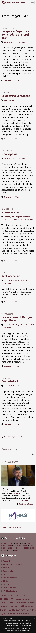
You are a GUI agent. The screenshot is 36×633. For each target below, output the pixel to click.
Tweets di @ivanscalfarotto (12, 527)
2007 (5, 550)
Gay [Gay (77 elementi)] (29, 599)
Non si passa (9, 154)
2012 (10, 548)
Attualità (6, 568)
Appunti (7, 42)
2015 (26, 546)
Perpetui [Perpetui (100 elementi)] (3, 614)
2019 (4, 546)
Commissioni (9, 381)
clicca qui (9, 625)
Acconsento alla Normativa (22, 630)
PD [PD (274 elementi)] (34, 610)
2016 (20, 546)
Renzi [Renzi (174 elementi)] (27, 613)
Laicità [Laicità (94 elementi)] (2, 606)
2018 (10, 546)
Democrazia (8, 571)
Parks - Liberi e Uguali (20, 500)
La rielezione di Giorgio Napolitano (16, 319)
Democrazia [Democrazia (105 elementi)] (21, 596)
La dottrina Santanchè (15, 96)
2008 (32, 548)
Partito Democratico (10, 219)
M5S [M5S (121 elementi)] (20, 606)
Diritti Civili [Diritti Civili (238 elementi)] (7, 598)
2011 (15, 548)
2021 (23, 543)
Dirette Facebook (10, 578)
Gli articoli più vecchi (11, 437)
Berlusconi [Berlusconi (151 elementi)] (5, 595)
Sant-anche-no (10, 276)
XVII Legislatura (18, 42)
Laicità (6, 584)
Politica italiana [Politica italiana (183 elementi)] (15, 613)
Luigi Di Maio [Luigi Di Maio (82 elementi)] (13, 606)
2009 (26, 548)
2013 (4, 548)
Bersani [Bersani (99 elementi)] (13, 596)
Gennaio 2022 (8, 543)
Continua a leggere (11, 81)
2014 (31, 546)
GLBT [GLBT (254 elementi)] (3, 602)
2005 (16, 550)
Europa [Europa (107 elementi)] (24, 599)
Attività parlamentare (20, 217)
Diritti (5, 581)
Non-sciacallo (10, 212)
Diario (5, 574)
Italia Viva (15, 493)
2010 (20, 548)
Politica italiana (9, 588)
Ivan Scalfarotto (15, 2)
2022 (17, 543)
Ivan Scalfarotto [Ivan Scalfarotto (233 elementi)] (25, 602)
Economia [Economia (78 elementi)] (18, 599)
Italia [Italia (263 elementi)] (11, 602)
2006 (10, 550)
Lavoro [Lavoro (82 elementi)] (7, 606)
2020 (28, 543)
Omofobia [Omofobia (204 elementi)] (27, 606)
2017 (15, 546)
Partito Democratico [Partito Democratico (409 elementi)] (15, 610)
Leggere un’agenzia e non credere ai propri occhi (15, 34)
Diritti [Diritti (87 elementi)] (28, 596)
